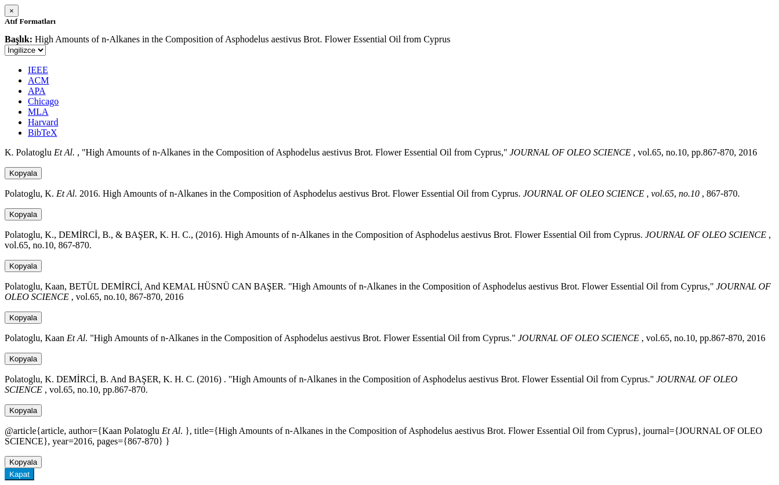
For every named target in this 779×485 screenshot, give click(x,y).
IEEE (38, 70)
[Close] (12, 11)
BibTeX (42, 132)
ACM (38, 80)
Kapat (19, 474)
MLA (38, 112)
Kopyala (23, 173)
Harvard (43, 122)
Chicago (43, 101)
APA (37, 91)
